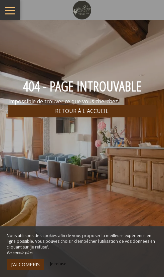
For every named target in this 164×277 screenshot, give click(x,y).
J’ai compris (25, 264)
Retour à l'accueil (82, 111)
